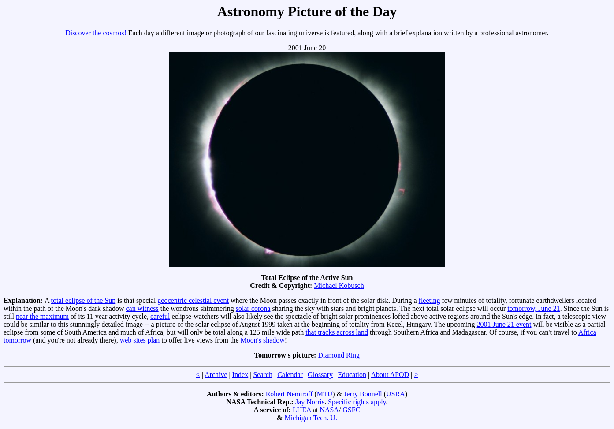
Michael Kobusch (339, 285)
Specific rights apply (357, 402)
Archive (216, 374)
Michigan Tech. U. (310, 418)
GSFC (351, 410)
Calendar (290, 374)
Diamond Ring (339, 355)
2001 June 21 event (504, 324)
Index (240, 374)
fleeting (429, 300)
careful (160, 316)
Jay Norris (309, 402)
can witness (142, 308)
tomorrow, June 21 (533, 308)
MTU (325, 394)
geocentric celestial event (193, 300)
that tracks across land (336, 332)
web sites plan (140, 340)
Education (352, 374)
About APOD (390, 374)
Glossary (320, 374)
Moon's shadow (263, 340)
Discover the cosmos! (96, 33)
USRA (395, 394)
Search (262, 374)
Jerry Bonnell (363, 394)
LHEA (302, 410)
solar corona (253, 308)
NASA (329, 410)
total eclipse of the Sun (83, 300)
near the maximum (42, 316)
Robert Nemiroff (289, 394)
